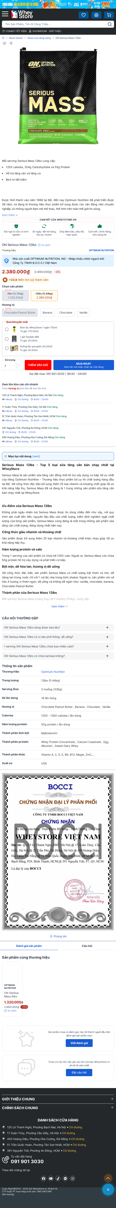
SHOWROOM (38, 31)
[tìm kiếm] (109, 24)
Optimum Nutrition (101, 250)
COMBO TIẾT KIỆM (14, 31)
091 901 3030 (27, 1161)
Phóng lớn (58, 936)
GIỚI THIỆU (55, 31)
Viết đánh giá (79, 1043)
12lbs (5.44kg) (43, 295)
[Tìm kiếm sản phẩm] (58, 24)
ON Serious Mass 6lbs (11, 994)
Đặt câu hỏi (79, 1072)
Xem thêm (10, 215)
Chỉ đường (21, 399)
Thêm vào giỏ (38, 365)
